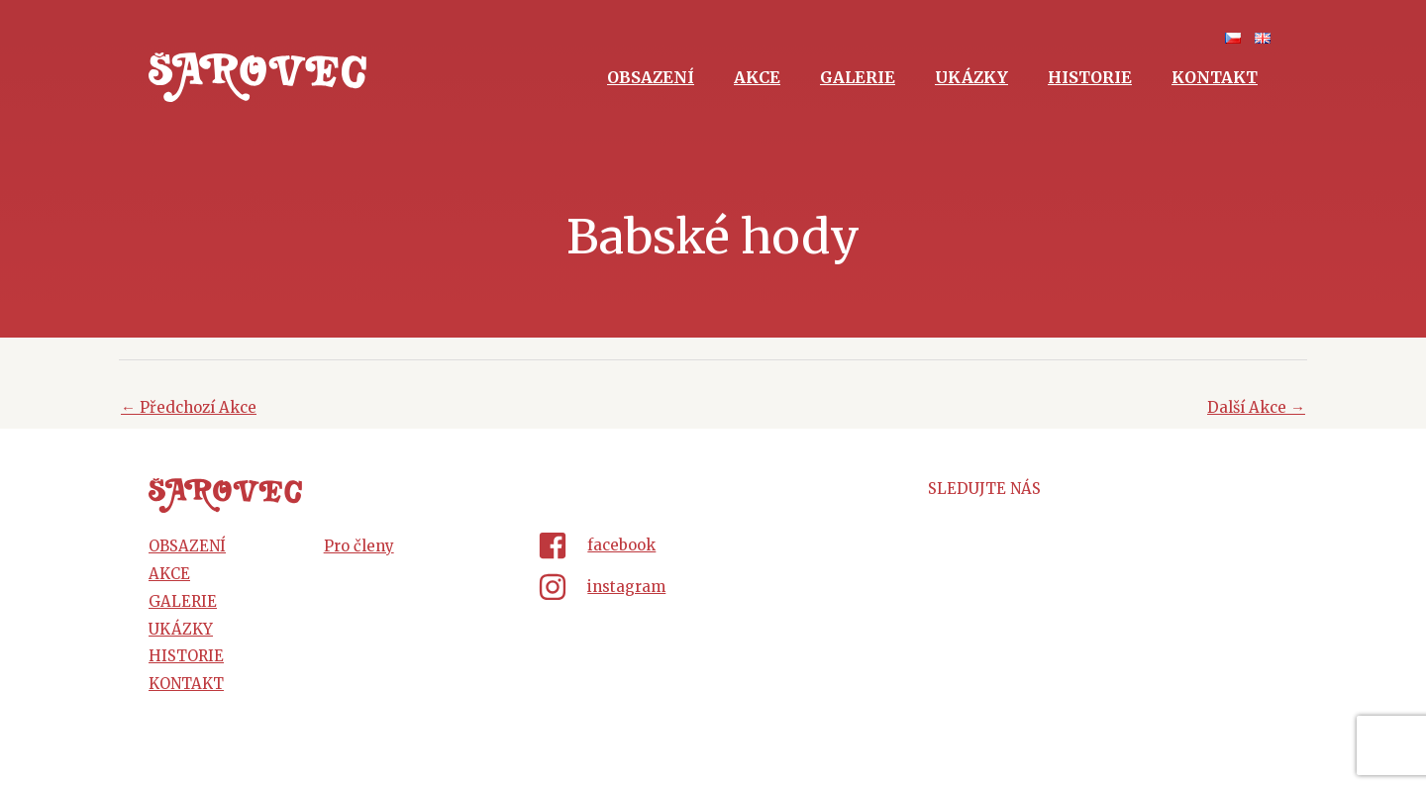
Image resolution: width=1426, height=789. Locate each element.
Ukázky (971, 77)
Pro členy (359, 546)
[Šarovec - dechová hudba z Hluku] (257, 75)
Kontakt (1214, 77)
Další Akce (1256, 407)
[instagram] (712, 587)
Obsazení (650, 77)
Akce (757, 77)
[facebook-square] (712, 549)
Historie (1090, 77)
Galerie (857, 77)
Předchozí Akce (188, 407)
